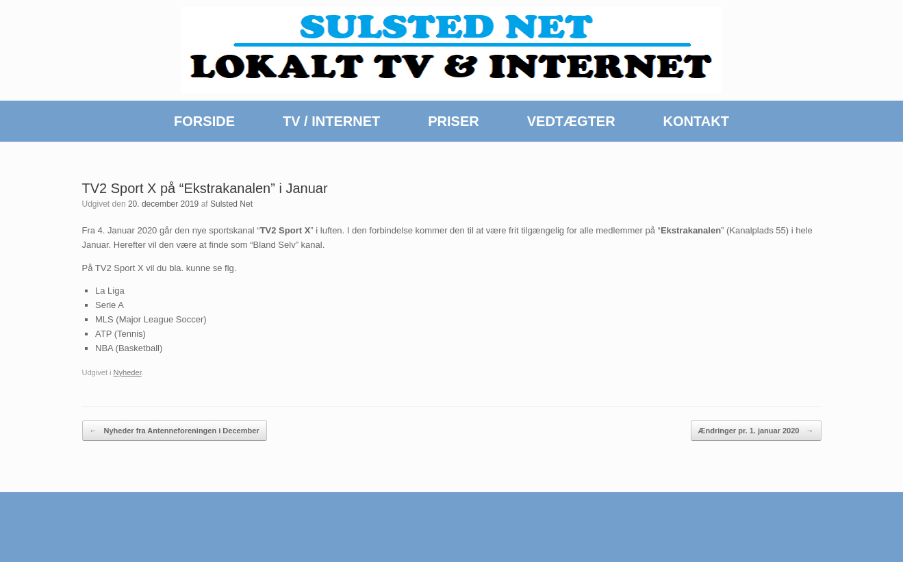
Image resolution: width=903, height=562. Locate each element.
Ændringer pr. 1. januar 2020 (756, 431)
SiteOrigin (446, 535)
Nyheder (128, 372)
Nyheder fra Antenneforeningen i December (174, 431)
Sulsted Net (231, 204)
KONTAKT (696, 121)
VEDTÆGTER (571, 121)
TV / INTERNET (331, 121)
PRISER (453, 121)
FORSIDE (204, 121)
